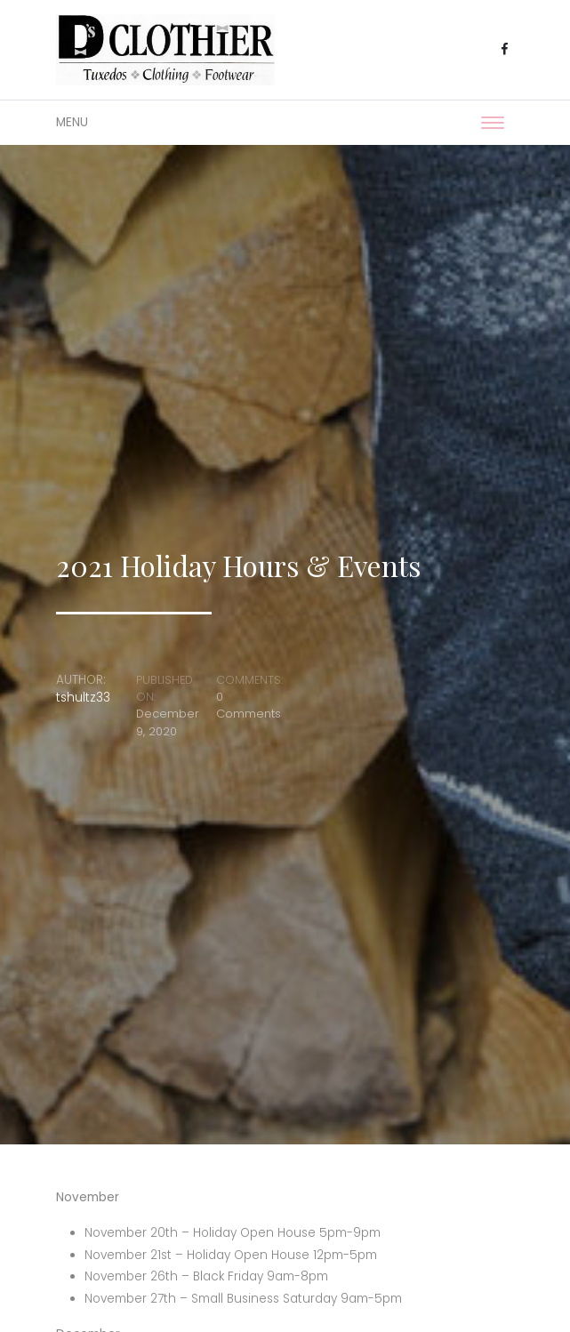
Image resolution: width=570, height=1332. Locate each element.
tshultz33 (83, 697)
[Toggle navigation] (492, 122)
